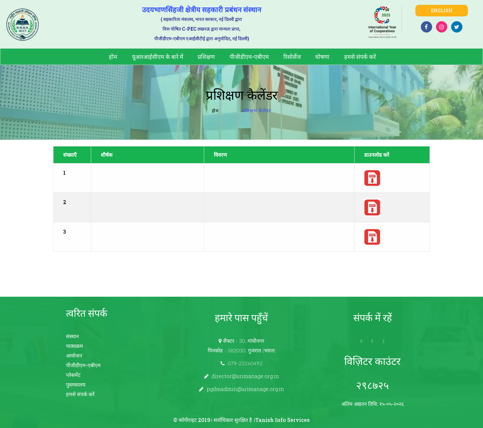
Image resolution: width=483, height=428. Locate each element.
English (441, 10)
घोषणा (322, 56)
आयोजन (74, 355)
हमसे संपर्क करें (360, 56)
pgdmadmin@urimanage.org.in (245, 389)
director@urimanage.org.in (245, 376)
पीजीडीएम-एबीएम (249, 56)
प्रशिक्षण (206, 56)
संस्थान (72, 336)
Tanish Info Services (282, 419)
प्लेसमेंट (73, 374)
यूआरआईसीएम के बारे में (157, 56)
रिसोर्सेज (292, 56)
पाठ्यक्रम (74, 345)
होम (113, 56)
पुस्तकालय (75, 384)
